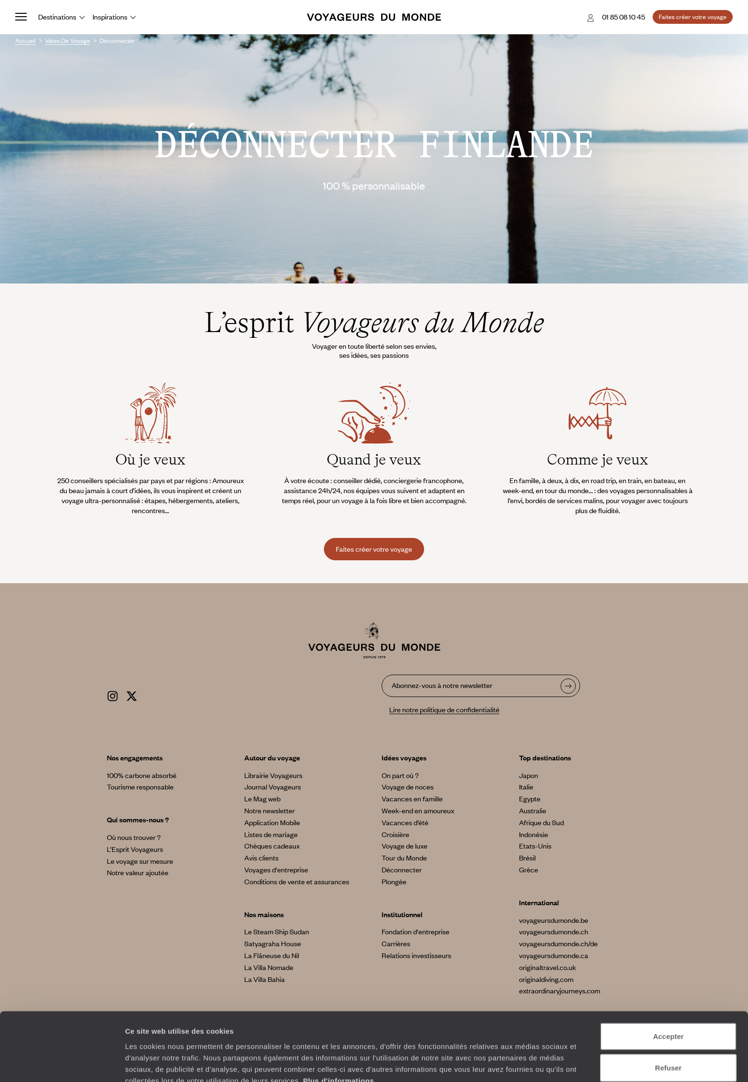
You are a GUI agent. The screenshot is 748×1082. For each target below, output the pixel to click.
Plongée (394, 881)
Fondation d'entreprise (415, 931)
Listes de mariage (271, 834)
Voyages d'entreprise (276, 869)
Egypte (529, 798)
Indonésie (533, 834)
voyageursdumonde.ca (553, 955)
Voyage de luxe (404, 845)
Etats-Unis (535, 845)
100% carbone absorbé (142, 775)
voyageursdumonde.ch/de (558, 943)
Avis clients (261, 857)
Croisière (395, 834)
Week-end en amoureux (418, 810)
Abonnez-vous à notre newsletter (442, 685)
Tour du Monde (404, 857)
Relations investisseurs (416, 955)
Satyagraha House (272, 943)
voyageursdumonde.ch (553, 931)
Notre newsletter (269, 810)
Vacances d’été (405, 822)
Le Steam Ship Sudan (276, 931)
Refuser (668, 1020)
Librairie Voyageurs (273, 775)
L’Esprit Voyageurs (135, 849)
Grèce (528, 869)
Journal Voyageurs (272, 786)
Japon (528, 775)
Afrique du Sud (541, 822)
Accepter (668, 988)
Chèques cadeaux (272, 845)
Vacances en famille (412, 798)
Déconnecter (402, 869)
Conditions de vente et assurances (296, 881)
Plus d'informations (338, 1032)
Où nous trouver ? (134, 837)
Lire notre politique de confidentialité (444, 709)
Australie (532, 810)
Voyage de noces (408, 786)
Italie (526, 786)
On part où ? (400, 775)
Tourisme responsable (140, 786)
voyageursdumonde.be (553, 920)
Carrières (396, 943)
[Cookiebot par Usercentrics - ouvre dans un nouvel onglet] (62, 1063)
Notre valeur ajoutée (137, 872)
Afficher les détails (525, 1063)
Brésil (527, 857)
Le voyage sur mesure (140, 861)
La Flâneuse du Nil (271, 955)
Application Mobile (272, 822)
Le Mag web (262, 798)
